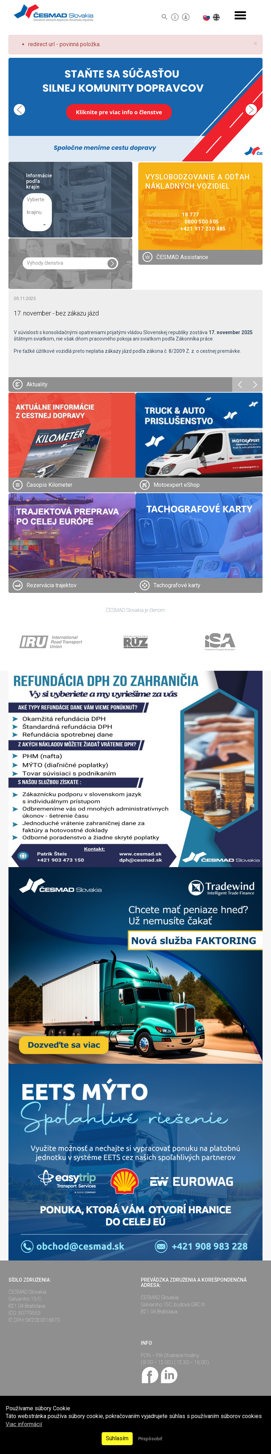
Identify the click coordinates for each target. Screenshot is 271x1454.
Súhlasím (117, 1438)
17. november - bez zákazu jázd (56, 313)
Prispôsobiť (150, 1438)
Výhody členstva (45, 263)
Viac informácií (24, 1424)
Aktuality (37, 384)
